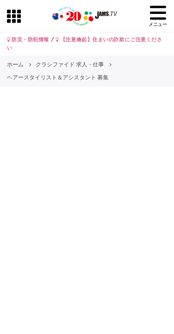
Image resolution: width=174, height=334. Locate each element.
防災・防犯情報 (28, 39)
